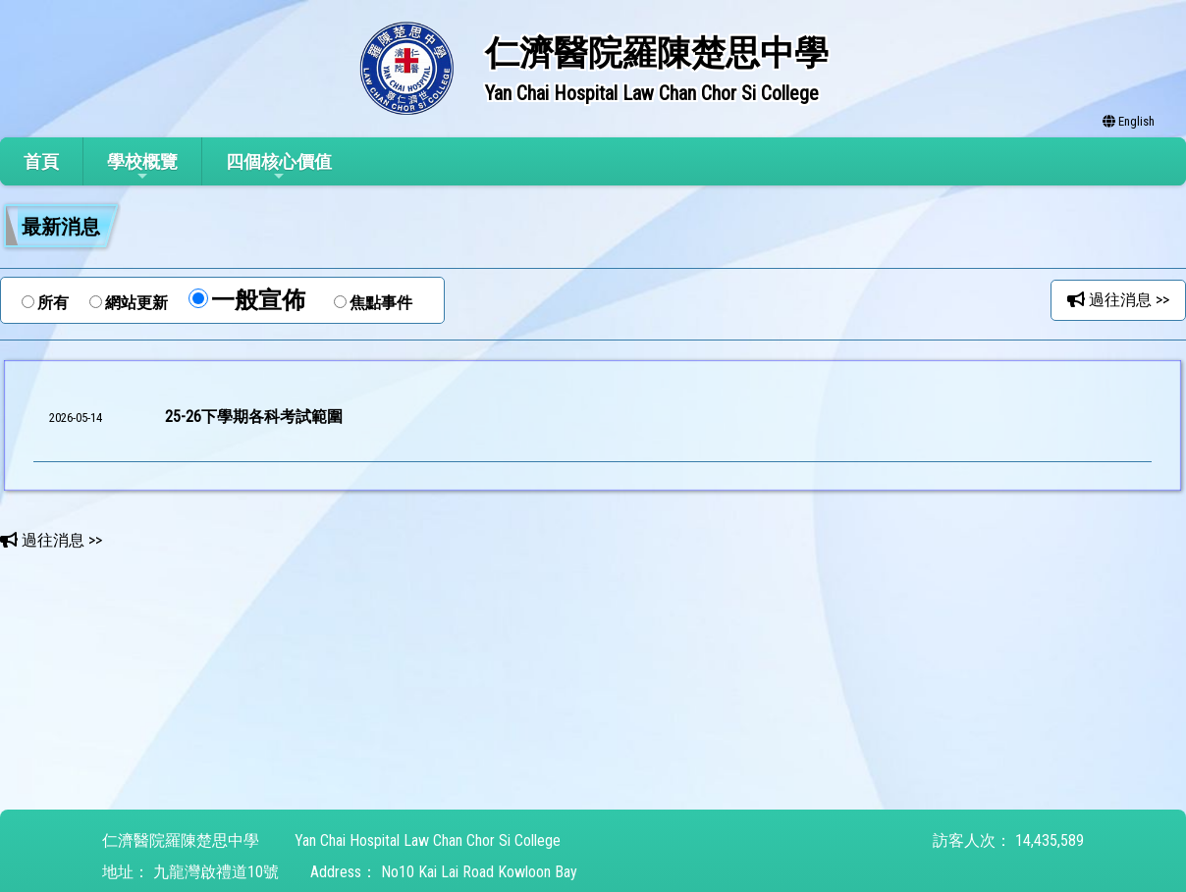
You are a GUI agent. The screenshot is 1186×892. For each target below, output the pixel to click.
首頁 (41, 161)
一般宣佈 (258, 300)
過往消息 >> (1118, 299)
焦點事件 (381, 302)
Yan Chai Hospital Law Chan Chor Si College (428, 840)
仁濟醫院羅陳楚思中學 (180, 840)
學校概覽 (142, 167)
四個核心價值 (279, 167)
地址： (125, 872)
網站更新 (136, 302)
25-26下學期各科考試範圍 (254, 416)
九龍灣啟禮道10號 (216, 872)
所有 (53, 302)
